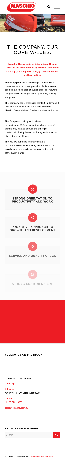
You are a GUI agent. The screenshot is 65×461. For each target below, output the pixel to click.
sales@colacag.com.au (16, 408)
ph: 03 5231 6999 (13, 402)
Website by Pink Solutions (42, 456)
